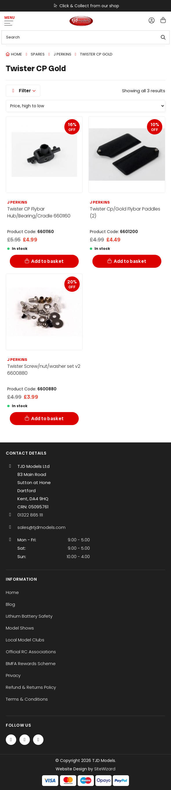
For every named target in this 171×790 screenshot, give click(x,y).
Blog (10, 604)
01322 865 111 (30, 515)
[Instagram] (38, 739)
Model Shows (20, 628)
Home (16, 54)
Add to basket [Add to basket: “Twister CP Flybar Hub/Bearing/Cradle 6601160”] (47, 261)
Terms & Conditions (27, 699)
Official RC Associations (31, 652)
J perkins (62, 54)
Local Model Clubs (25, 640)
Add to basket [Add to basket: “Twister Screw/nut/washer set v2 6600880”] (47, 419)
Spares (38, 54)
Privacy (13, 675)
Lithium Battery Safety (29, 616)
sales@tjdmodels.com (41, 527)
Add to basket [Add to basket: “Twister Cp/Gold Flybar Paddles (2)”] (130, 261)
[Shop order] (85, 106)
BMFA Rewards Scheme (31, 663)
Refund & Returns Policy (31, 687)
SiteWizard (104, 769)
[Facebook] (11, 739)
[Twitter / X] (24, 739)
